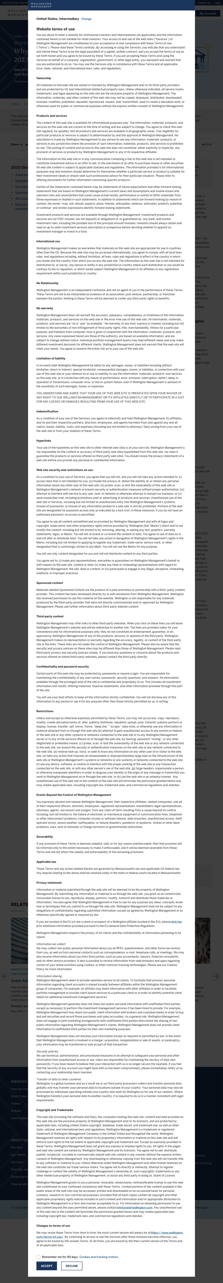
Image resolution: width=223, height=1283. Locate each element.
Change (86, 19)
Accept (46, 1266)
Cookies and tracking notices (98, 1257)
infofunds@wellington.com (134, 1207)
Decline (72, 1266)
